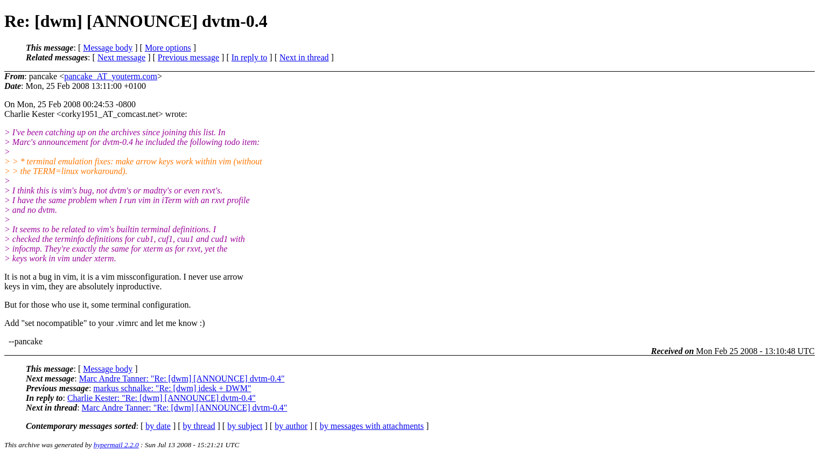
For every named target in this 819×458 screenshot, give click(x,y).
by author (291, 426)
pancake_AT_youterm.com (110, 76)
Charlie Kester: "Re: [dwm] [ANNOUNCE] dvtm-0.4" (161, 398)
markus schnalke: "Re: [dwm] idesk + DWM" (172, 388)
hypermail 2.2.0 (116, 445)
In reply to (250, 57)
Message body (107, 47)
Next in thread (304, 57)
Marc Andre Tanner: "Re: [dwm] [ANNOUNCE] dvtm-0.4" (182, 378)
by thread (199, 426)
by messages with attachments (372, 426)
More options (168, 47)
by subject (244, 426)
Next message (121, 57)
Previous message (188, 57)
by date (158, 426)
